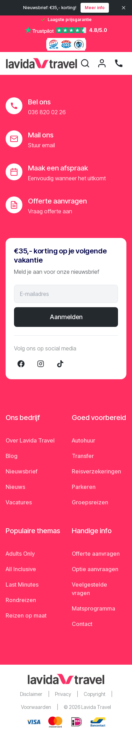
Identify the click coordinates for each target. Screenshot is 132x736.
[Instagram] (41, 364)
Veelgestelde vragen (89, 588)
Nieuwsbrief (21, 471)
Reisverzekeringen (96, 471)
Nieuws (15, 486)
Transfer (83, 455)
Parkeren (84, 486)
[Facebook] (21, 364)
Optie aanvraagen (95, 569)
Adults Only (20, 553)
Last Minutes (22, 584)
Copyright (94, 694)
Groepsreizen (90, 502)
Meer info (95, 7)
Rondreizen (21, 599)
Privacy (63, 694)
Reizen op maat (26, 615)
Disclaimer (31, 694)
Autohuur (83, 440)
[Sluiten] (123, 8)
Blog (12, 455)
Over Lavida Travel (30, 440)
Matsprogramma (93, 608)
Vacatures (19, 502)
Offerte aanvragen (96, 553)
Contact (82, 623)
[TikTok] (60, 364)
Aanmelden (66, 317)
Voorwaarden (36, 707)
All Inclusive (21, 569)
